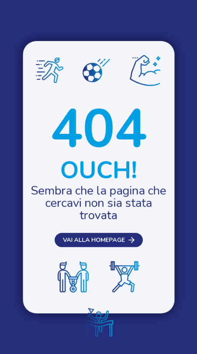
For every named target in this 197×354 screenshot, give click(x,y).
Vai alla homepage (93, 246)
